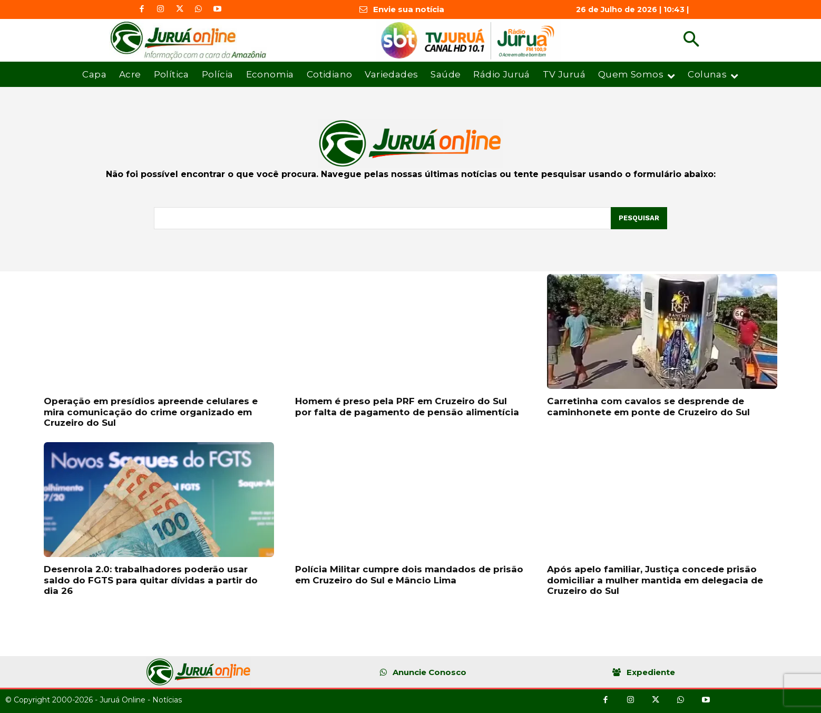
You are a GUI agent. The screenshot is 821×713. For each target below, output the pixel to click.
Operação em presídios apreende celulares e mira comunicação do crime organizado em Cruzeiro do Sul (151, 412)
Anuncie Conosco (429, 672)
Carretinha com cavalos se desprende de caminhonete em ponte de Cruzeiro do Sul (648, 406)
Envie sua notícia (408, 9)
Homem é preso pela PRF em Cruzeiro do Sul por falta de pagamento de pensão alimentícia (407, 406)
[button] (691, 40)
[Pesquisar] (639, 218)
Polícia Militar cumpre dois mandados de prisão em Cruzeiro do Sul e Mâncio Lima (409, 574)
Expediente (651, 672)
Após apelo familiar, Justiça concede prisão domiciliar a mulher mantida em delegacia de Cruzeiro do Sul (655, 580)
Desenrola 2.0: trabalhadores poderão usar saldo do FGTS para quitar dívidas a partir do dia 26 (151, 580)
